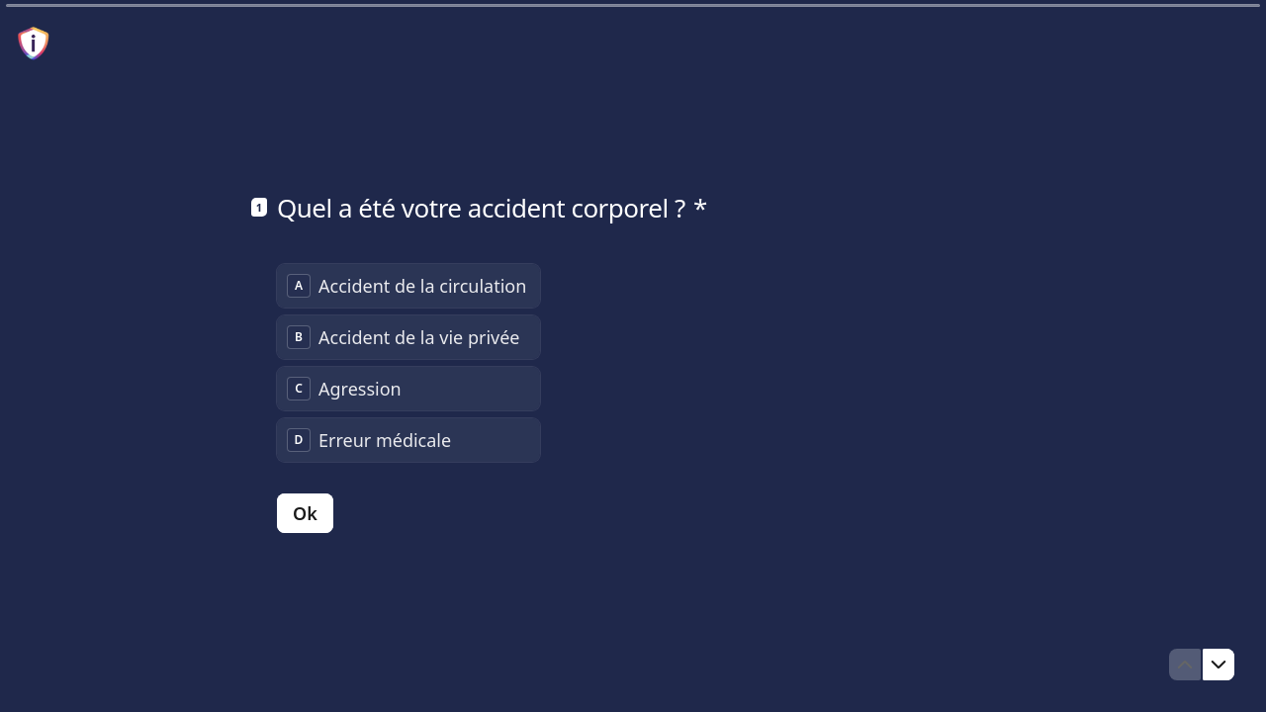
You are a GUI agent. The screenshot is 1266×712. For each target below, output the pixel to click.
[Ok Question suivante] (305, 513)
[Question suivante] (1218, 664)
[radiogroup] (408, 363)
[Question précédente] (1185, 664)
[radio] (408, 286)
